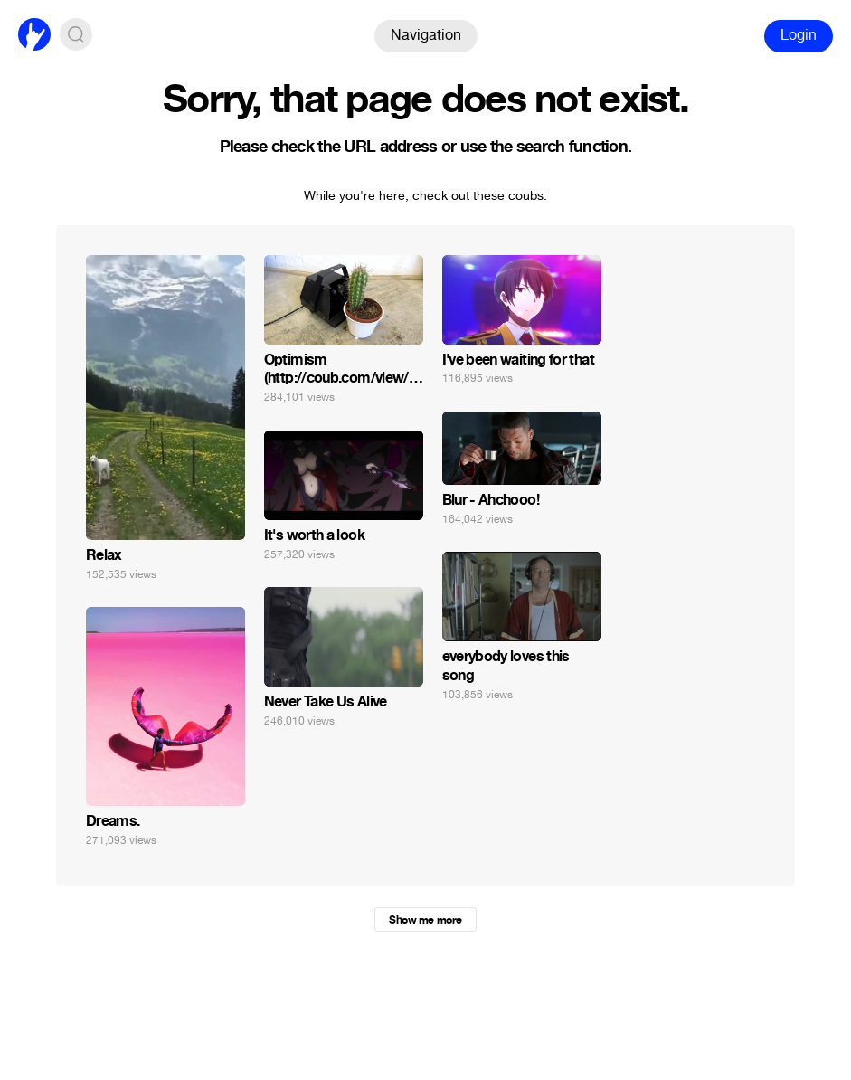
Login (798, 34)
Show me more (425, 920)
